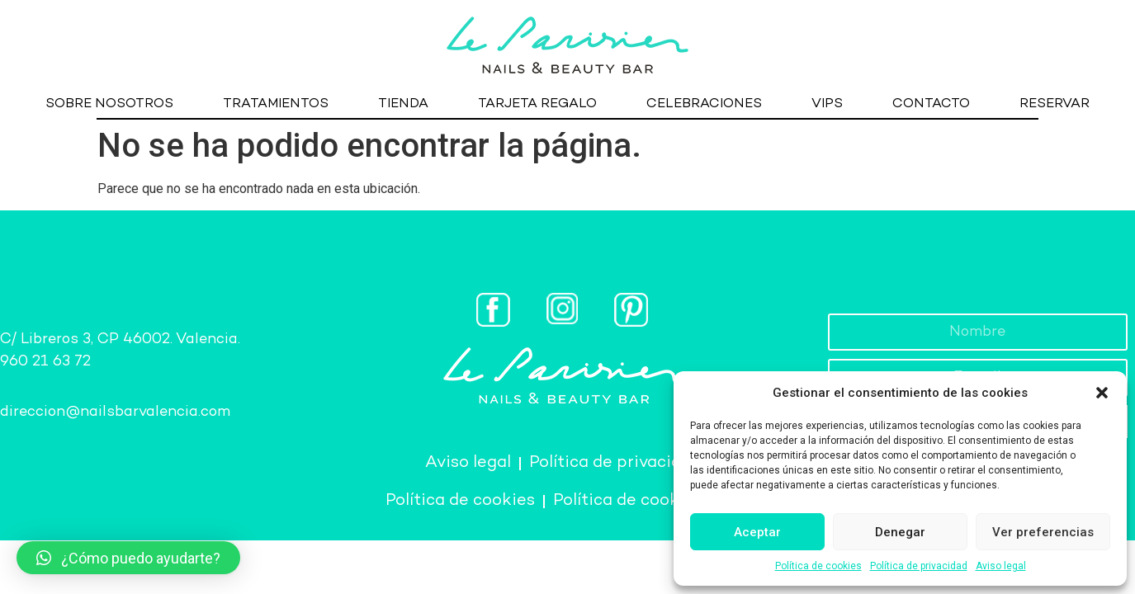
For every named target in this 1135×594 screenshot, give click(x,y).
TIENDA (403, 104)
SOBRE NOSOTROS (109, 104)
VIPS (827, 104)
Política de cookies (818, 566)
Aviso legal (1001, 566)
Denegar (900, 532)
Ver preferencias (1043, 532)
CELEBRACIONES (704, 104)
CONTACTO (931, 104)
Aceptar (757, 532)
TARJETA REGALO (537, 104)
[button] (1102, 392)
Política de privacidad (918, 566)
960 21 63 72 (45, 362)
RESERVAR (1054, 104)
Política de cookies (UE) (647, 501)
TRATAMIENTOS (276, 104)
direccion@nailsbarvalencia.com (115, 412)
